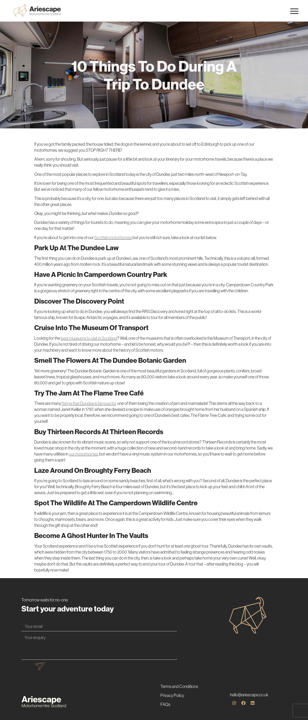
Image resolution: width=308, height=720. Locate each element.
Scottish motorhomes (113, 237)
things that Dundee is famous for (89, 403)
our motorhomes (83, 454)
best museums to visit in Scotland (89, 338)
